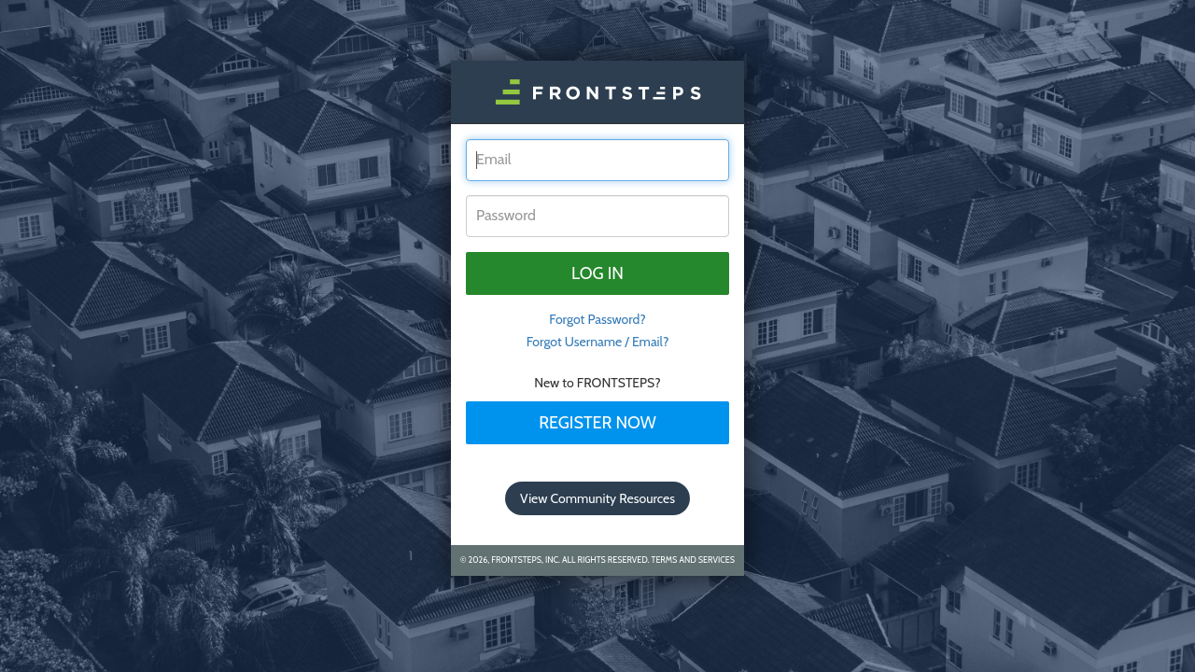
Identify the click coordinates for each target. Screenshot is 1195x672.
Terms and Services (693, 559)
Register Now (597, 423)
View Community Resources (597, 498)
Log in (597, 273)
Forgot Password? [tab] (597, 319)
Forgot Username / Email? (598, 341)
